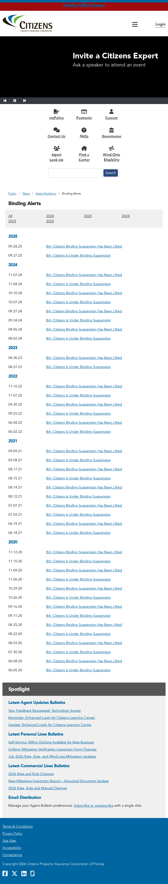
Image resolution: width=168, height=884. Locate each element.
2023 (12, 221)
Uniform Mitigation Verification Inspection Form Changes (52, 749)
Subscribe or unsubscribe (93, 806)
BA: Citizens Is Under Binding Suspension (78, 255)
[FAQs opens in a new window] (84, 132)
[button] (8, 100)
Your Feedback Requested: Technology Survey (44, 711)
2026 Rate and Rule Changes (31, 774)
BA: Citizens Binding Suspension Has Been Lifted (84, 246)
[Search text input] (75, 173)
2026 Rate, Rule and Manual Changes (37, 788)
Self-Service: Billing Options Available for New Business (51, 742)
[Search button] (110, 173)
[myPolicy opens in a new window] (56, 114)
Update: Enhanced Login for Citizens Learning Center (50, 725)
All (10, 215)
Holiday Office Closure (84, 5)
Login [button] (160, 24)
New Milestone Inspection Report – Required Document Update (58, 781)
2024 (126, 215)
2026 (50, 215)
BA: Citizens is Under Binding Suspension (78, 496)
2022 (50, 221)
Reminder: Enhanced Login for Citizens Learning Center (51, 718)
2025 (88, 215)
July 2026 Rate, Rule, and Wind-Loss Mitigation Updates (52, 756)
